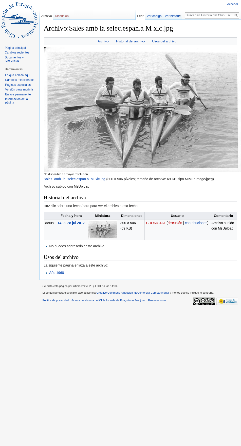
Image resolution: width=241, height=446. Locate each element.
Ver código (156, 16)
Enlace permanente (18, 94)
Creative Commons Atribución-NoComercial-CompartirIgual (132, 292)
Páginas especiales (18, 85)
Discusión (62, 16)
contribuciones (196, 223)
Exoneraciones (157, 300)
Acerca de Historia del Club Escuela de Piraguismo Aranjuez (109, 300)
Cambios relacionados (20, 80)
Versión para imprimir (19, 89)
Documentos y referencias (14, 59)
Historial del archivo (130, 41)
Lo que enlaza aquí (17, 75)
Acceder (232, 4)
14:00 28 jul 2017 (71, 223)
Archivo (103, 41)
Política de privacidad (55, 300)
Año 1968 (56, 273)
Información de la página (16, 100)
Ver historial (175, 16)
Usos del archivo (164, 41)
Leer (142, 16)
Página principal (15, 48)
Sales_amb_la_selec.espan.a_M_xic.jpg (74, 179)
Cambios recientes (17, 52)
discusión (175, 223)
